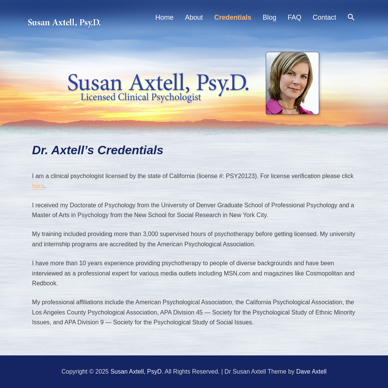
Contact (324, 17)
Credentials (232, 17)
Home (164, 17)
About (194, 17)
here (38, 186)
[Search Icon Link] (351, 18)
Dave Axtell (311, 371)
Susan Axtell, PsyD (135, 371)
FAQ (294, 17)
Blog (269, 17)
